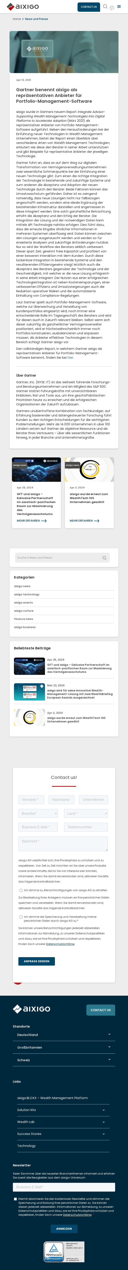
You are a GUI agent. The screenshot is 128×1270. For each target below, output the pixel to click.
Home (17, 19)
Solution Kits (26, 1110)
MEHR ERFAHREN (28, 521)
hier (70, 357)
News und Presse (36, 19)
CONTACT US (89, 7)
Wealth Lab (26, 1122)
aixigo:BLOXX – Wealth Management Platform (52, 1098)
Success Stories (29, 1134)
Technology (26, 1146)
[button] (119, 6)
